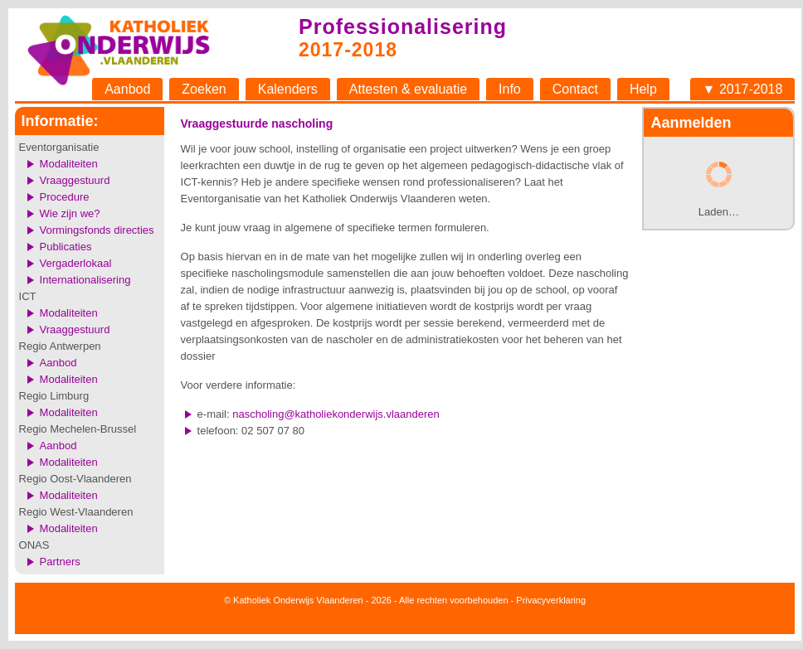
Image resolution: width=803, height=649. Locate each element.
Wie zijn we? (70, 213)
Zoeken (204, 89)
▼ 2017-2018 (743, 89)
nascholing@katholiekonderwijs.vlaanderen (336, 414)
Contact (575, 89)
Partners (60, 561)
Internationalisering (85, 280)
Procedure (65, 197)
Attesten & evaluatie (408, 89)
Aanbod (127, 89)
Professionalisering (403, 26)
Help (643, 89)
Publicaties (66, 246)
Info (510, 89)
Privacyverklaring (551, 600)
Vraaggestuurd (75, 180)
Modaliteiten (69, 163)
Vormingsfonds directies (97, 230)
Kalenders (288, 89)
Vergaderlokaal (76, 263)
